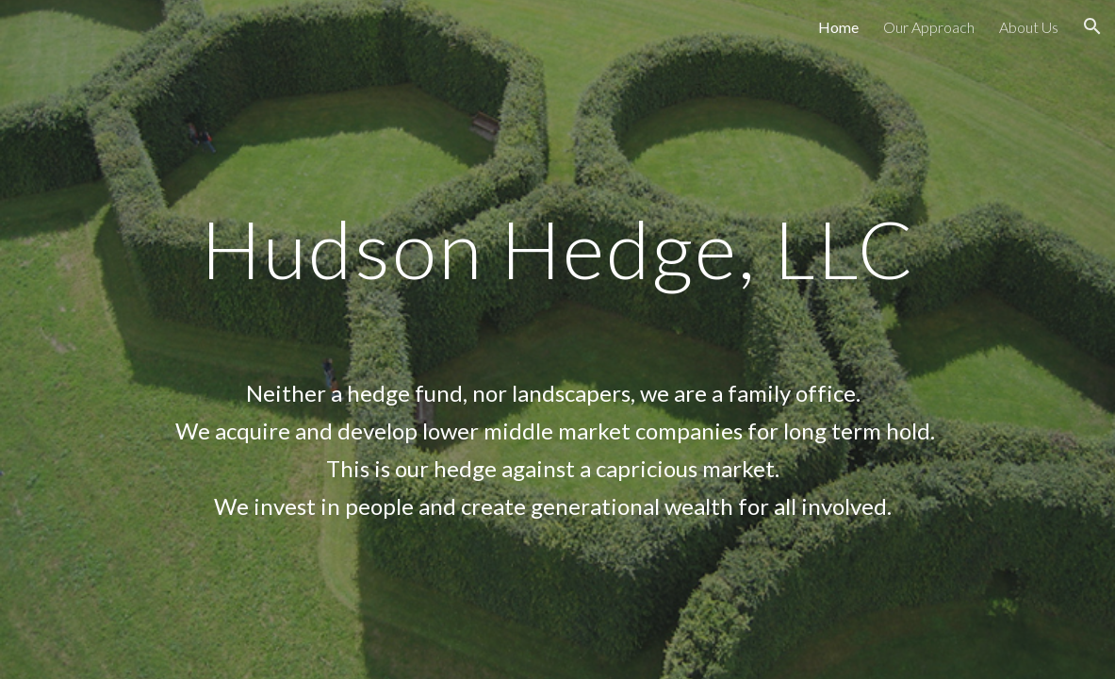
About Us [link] (1028, 27)
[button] (1092, 26)
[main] (558, 339)
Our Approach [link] (929, 27)
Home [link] (838, 27)
